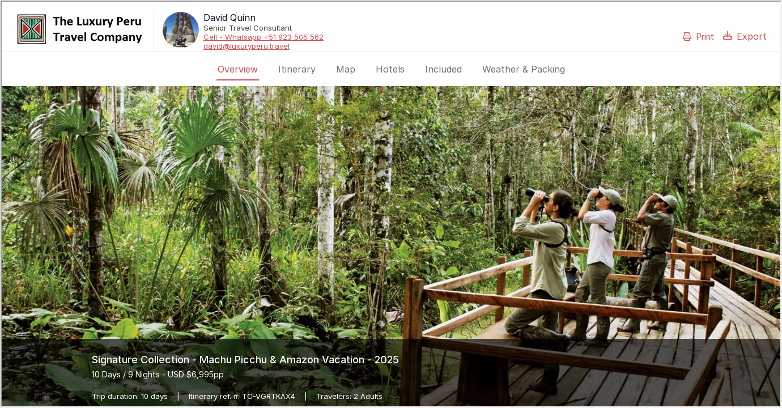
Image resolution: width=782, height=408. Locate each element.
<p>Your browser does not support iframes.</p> (391, 204)
